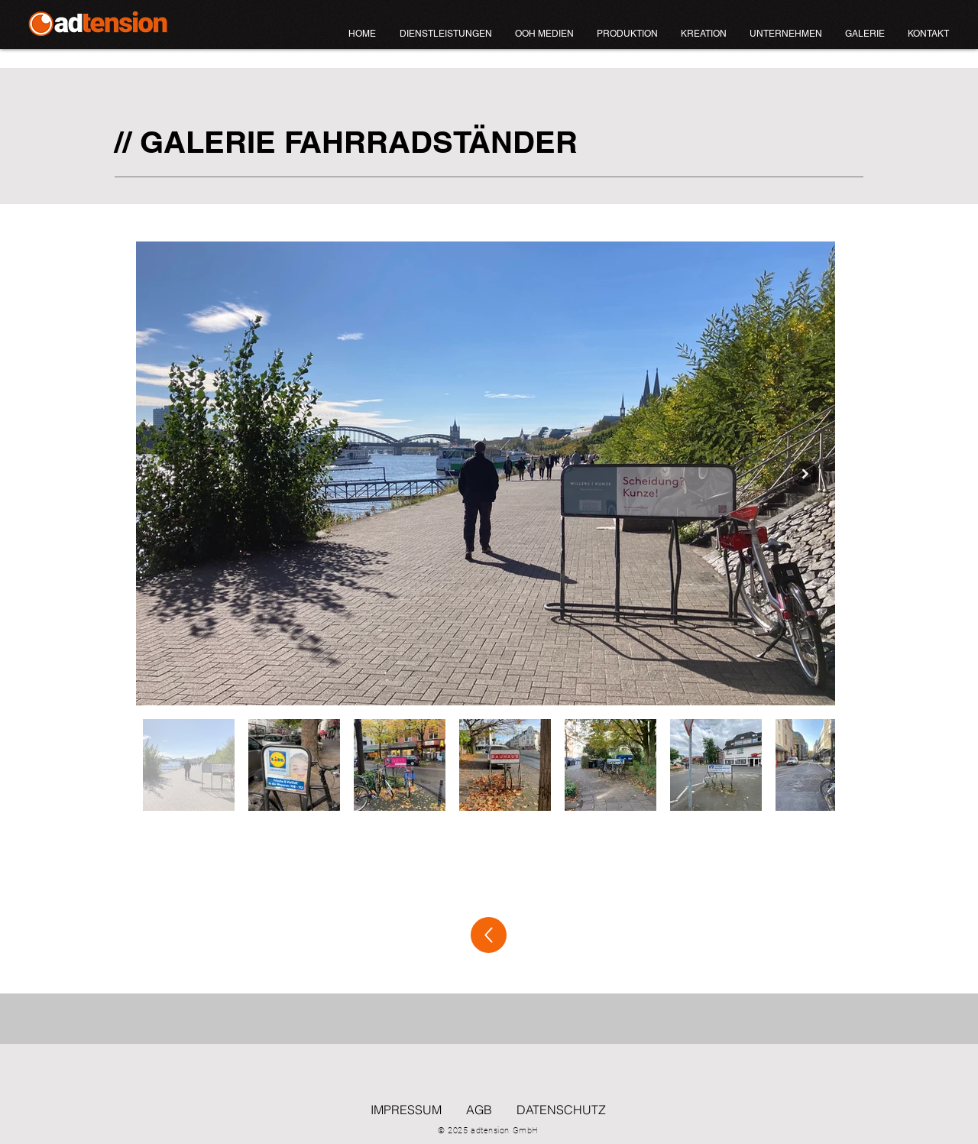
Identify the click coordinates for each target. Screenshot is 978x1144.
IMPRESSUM (406, 1109)
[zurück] (489, 935)
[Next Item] (805, 473)
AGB (479, 1109)
